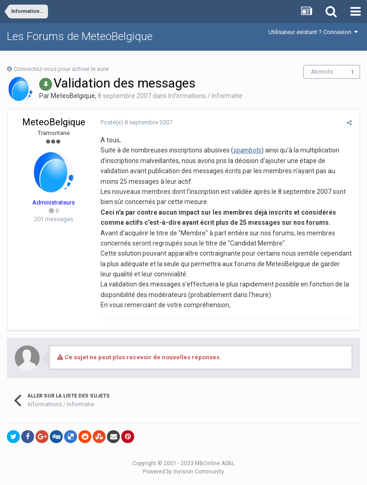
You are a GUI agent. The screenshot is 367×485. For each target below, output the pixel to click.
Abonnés (322, 72)
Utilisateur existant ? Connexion (313, 32)
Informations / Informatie (205, 95)
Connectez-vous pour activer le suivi (61, 68)
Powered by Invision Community (183, 471)
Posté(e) (136, 122)
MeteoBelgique (73, 95)
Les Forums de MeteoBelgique (80, 36)
